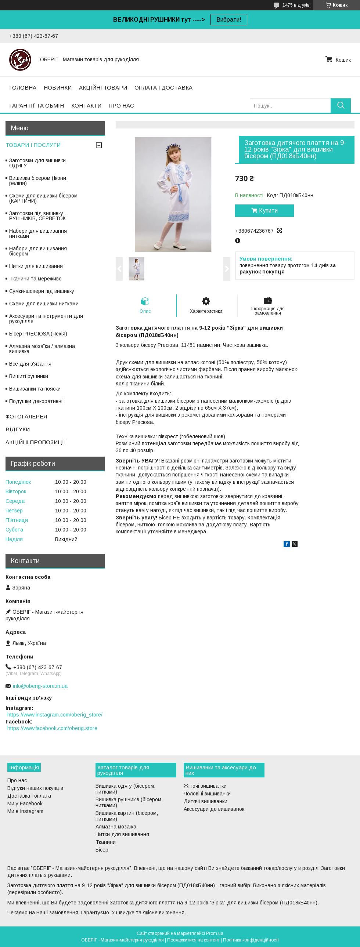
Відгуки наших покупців (35, 788)
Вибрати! (228, 20)
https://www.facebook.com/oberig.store (52, 728)
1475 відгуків (296, 5)
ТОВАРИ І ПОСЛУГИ (33, 145)
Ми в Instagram (25, 811)
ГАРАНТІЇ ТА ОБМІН (36, 105)
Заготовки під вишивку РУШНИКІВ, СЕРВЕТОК (37, 215)
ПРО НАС (121, 105)
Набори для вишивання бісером (38, 251)
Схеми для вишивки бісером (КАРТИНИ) (43, 198)
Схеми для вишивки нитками (44, 303)
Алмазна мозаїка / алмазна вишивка (42, 348)
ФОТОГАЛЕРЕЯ (26, 416)
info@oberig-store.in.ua (40, 686)
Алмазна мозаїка (116, 827)
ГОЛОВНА (22, 87)
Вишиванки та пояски (35, 389)
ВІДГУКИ (18, 429)
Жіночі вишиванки (205, 786)
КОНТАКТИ (86, 105)
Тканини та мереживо (35, 279)
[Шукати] (341, 105)
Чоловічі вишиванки (207, 794)
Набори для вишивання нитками (38, 233)
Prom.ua (214, 933)
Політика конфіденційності (251, 940)
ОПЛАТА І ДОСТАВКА (163, 87)
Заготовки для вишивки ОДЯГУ (37, 162)
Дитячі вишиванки (205, 801)
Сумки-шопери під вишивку (41, 291)
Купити (268, 210)
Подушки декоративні (35, 401)
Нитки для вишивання (36, 266)
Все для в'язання (30, 364)
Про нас (17, 780)
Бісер (102, 850)
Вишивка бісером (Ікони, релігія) (38, 180)
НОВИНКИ (58, 87)
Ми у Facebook (25, 803)
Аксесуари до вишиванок (214, 809)
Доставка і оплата (29, 796)
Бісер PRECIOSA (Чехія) (38, 334)
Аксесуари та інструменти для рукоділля (46, 318)
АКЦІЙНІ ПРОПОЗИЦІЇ (36, 442)
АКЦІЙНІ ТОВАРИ (103, 87)
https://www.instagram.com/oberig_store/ (54, 715)
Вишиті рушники (28, 376)
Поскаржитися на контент (193, 940)
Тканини (106, 842)
